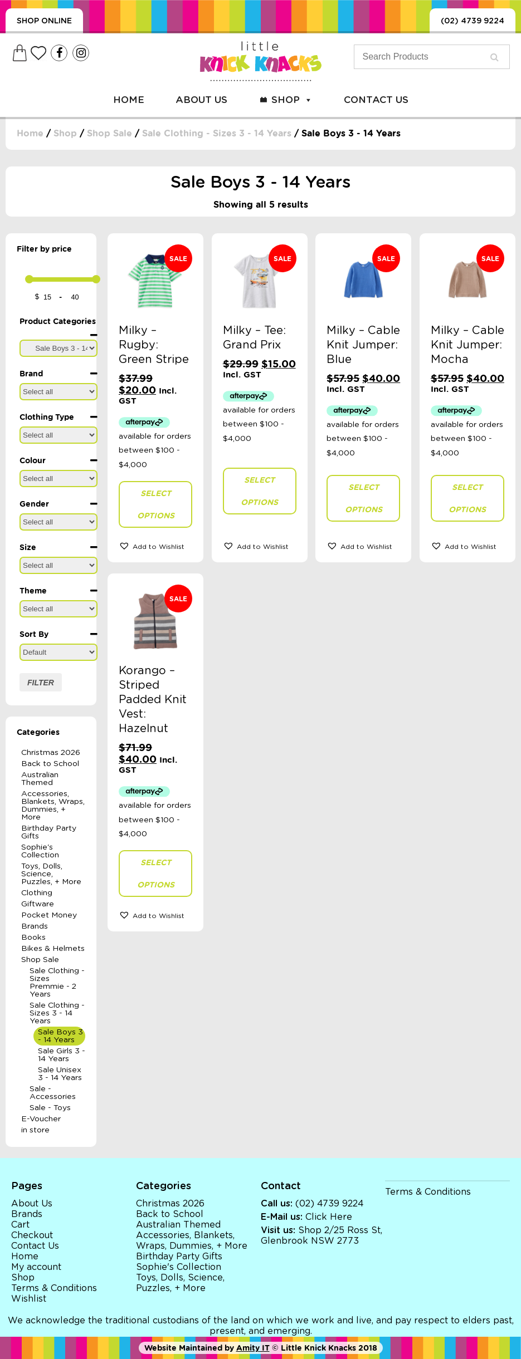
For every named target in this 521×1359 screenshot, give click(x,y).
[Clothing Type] (59, 435)
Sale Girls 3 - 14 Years (61, 1055)
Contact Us (376, 100)
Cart (20, 1224)
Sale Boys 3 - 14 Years (60, 1036)
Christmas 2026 (50, 753)
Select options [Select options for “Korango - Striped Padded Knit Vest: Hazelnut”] (155, 873)
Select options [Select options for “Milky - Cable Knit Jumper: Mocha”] (467, 498)
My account (36, 1267)
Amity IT (253, 1348)
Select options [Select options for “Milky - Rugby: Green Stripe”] (155, 504)
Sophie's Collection (40, 851)
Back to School (50, 764)
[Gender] (59, 522)
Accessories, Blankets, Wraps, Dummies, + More (53, 805)
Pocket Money (49, 915)
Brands (34, 926)
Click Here (328, 1217)
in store (35, 1130)
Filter (40, 682)
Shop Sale (109, 133)
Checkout (32, 1235)
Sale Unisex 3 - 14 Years (60, 1074)
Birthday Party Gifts (48, 832)
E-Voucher (41, 1119)
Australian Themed (40, 779)
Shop (292, 100)
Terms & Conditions (54, 1288)
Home (128, 100)
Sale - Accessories (53, 1093)
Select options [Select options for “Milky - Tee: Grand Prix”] (259, 491)
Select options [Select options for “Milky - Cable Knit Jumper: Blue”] (363, 498)
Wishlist (28, 1298)
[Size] (59, 565)
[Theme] (59, 608)
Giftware (37, 904)
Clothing (36, 893)
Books (33, 937)
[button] (155, 545)
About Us (201, 100)
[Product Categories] (59, 348)
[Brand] (59, 391)
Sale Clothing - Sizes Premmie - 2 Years (57, 982)
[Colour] (59, 478)
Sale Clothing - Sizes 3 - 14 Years (216, 133)
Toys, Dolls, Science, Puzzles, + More (51, 874)
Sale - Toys (50, 1108)
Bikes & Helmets (53, 949)
